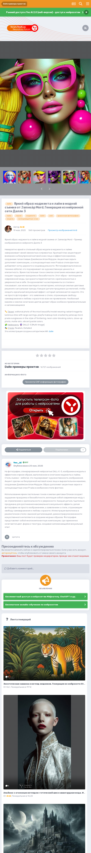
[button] (41, 188)
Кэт (8, 687)
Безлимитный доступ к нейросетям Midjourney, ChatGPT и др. (40, 596)
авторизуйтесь (9, 553)
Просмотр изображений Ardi (62, 230)
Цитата (16, 537)
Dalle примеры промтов (22, 367)
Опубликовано (28, 466)
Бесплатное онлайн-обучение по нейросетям (31, 604)
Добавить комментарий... (19, 568)
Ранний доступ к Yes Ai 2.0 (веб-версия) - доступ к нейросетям (43, 12)
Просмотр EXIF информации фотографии (45, 382)
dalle (51, 331)
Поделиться (23, 449)
